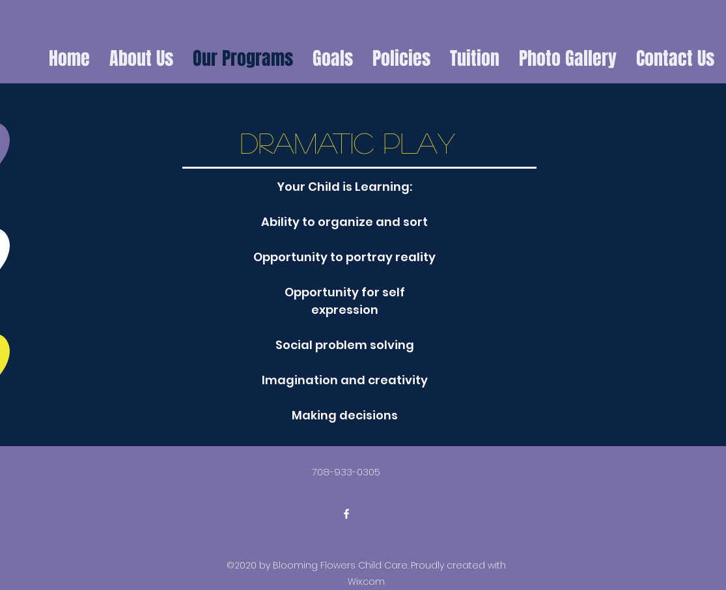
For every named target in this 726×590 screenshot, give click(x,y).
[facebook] (346, 513)
